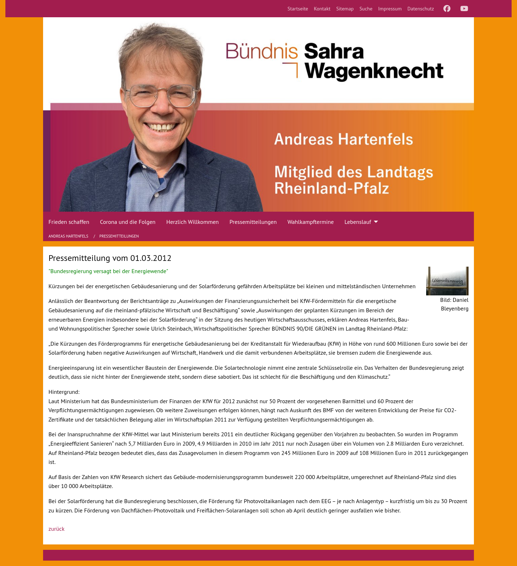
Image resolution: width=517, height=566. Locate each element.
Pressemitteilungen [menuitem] (252, 221)
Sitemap (345, 8)
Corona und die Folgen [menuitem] (127, 221)
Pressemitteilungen (119, 236)
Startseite (298, 8)
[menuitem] (298, 8)
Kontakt (322, 8)
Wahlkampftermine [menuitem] (311, 221)
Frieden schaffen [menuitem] (68, 221)
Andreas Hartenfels (68, 236)
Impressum (390, 8)
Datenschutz (420, 8)
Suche (365, 8)
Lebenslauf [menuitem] (358, 221)
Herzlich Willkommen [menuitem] (192, 221)
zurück (56, 528)
